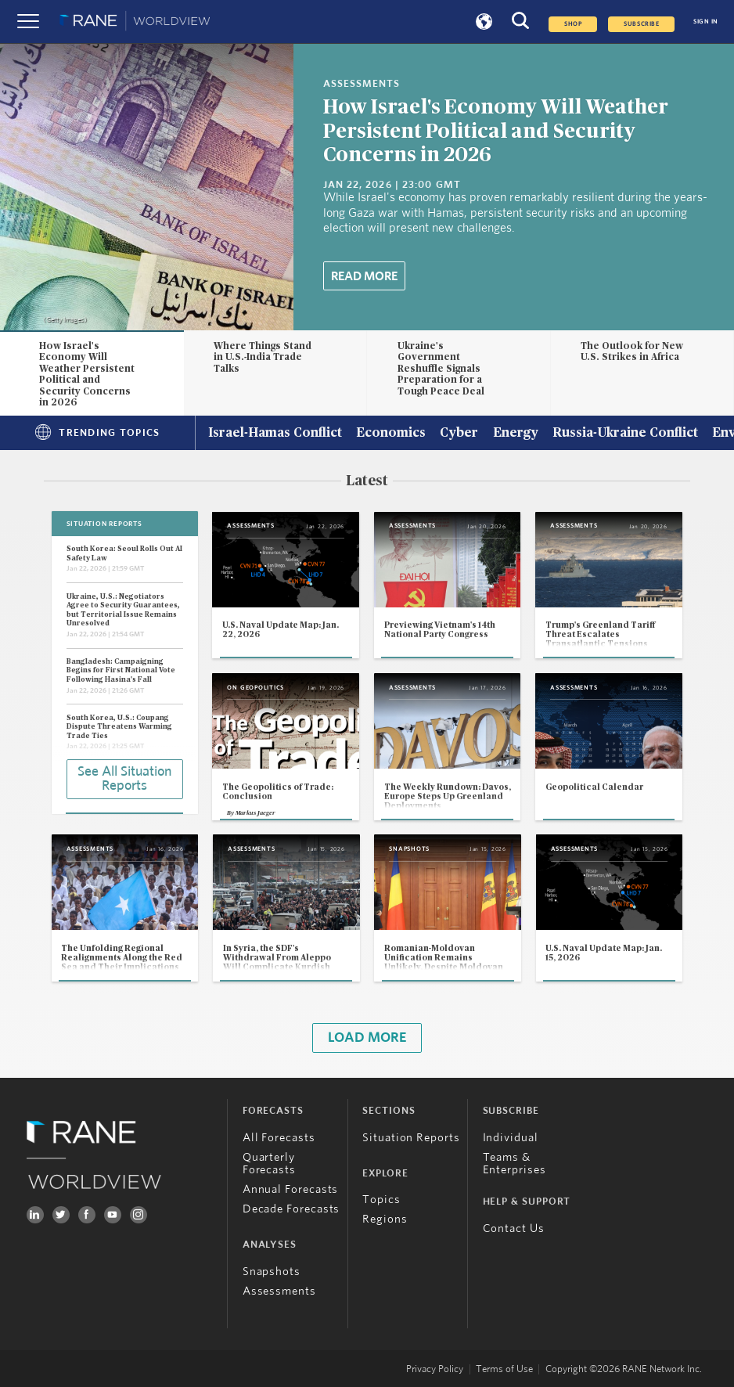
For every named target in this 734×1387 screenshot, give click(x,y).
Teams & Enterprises (514, 1163)
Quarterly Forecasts (269, 1163)
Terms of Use (504, 1369)
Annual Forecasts (291, 1189)
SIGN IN (705, 21)
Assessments (279, 1291)
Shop (572, 24)
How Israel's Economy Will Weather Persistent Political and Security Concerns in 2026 (495, 131)
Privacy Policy (434, 1369)
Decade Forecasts (291, 1209)
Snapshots (271, 1271)
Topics (381, 1199)
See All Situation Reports (124, 779)
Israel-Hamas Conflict (275, 433)
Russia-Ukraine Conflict (625, 433)
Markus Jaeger (255, 813)
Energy (515, 433)
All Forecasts (279, 1138)
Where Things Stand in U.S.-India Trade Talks (262, 357)
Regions (384, 1219)
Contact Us (514, 1228)
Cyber (459, 433)
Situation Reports (411, 1138)
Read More (364, 276)
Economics (391, 433)
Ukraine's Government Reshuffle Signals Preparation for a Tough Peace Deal (441, 368)
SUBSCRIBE (641, 24)
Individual (510, 1138)
